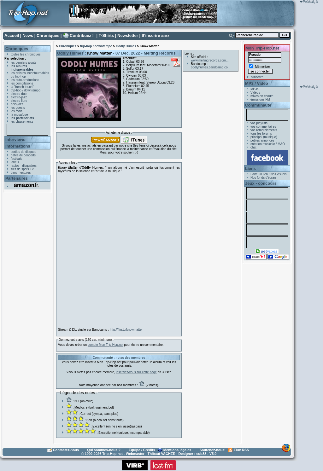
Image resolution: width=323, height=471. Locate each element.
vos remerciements (263, 130)
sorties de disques (23, 152)
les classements (22, 121)
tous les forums (261, 133)
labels (15, 162)
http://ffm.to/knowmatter (126, 329)
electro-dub (18, 94)
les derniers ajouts (23, 62)
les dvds (16, 111)
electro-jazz (19, 97)
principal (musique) (263, 137)
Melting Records (160, 53)
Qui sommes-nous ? (103, 450)
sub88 (201, 454)
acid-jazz (17, 104)
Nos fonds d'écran (263, 177)
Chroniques (48, 35)
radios (15, 165)
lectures (25, 172)
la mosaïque (19, 114)
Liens (250, 168)
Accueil (11, 35)
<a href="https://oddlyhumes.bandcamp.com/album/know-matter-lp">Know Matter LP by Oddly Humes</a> (113, 250)
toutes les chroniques (26, 54)
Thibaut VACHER (161, 454)
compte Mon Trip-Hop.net (105, 344)
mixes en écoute (261, 96)
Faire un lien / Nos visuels (268, 174)
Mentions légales (177, 450)
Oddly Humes (126, 46)
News (27, 35)
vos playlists (258, 123)
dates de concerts (23, 155)
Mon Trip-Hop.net (262, 48)
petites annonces (262, 140)
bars (14, 172)
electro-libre (19, 100)
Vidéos (255, 92)
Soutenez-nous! (213, 450)
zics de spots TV (22, 169)
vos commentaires (263, 126)
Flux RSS (241, 450)
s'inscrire (257, 77)
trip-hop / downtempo (25, 90)
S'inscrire (151, 35)
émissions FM (260, 99)
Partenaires (16, 178)
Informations (17, 146)
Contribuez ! (82, 35)
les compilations (22, 83)
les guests (18, 107)
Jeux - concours (261, 183)
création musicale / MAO (267, 144)
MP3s (254, 89)
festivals (16, 158)
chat (253, 147)
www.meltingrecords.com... (209, 60)
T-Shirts (106, 35)
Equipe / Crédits (142, 450)
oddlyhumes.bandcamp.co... (210, 67)
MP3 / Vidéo (256, 83)
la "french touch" (22, 87)
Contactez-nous (66, 450)
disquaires (29, 165)
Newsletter (127, 35)
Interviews (15, 139)
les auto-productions (25, 80)
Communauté (258, 105)
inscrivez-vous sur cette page (136, 372)
